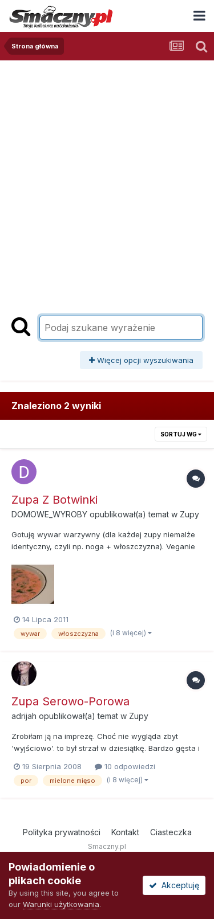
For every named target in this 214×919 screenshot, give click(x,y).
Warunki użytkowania (61, 904)
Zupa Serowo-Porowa (70, 701)
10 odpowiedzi (125, 766)
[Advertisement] (107, 173)
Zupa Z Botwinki (54, 500)
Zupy (189, 514)
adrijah (24, 716)
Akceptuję (174, 885)
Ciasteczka (171, 832)
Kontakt (125, 832)
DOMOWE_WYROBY (49, 514)
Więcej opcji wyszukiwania (141, 360)
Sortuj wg (180, 434)
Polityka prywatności (61, 832)
